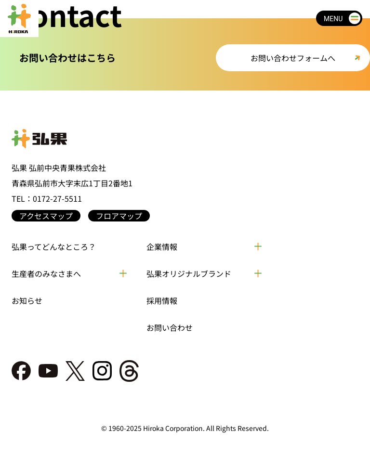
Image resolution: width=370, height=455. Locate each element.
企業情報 (161, 246)
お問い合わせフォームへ (293, 58)
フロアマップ (119, 215)
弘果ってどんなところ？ (54, 246)
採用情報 (161, 300)
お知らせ (27, 300)
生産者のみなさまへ (46, 273)
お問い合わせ (169, 327)
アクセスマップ (46, 215)
